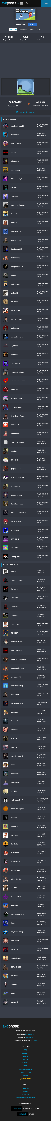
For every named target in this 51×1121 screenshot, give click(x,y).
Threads (25, 1088)
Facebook (25, 1095)
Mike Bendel (29, 1034)
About (25, 1059)
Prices (32, 30)
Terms (25, 1075)
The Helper (19, 24)
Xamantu (29, 1037)
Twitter (25, 1091)
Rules (25, 1056)
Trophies (13, 30)
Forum (38, 30)
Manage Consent (25, 1069)
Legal (25, 1066)
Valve (35, 1040)
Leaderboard (23, 30)
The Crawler (14, 102)
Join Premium (26, 1079)
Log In (46, 3)
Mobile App (25, 1053)
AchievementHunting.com (25, 1098)
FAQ (25, 1050)
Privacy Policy (25, 1072)
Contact (25, 1063)
